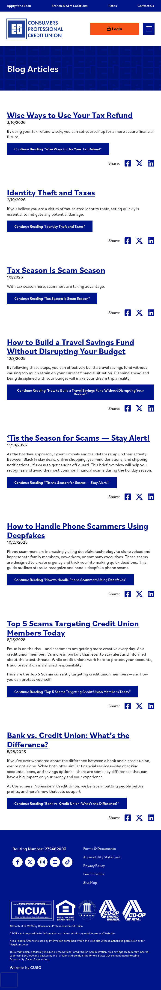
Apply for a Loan (19, 5)
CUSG (35, 967)
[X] (30, 862)
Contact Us (145, 5)
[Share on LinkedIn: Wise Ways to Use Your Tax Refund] (151, 163)
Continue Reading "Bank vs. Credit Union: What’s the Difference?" (66, 803)
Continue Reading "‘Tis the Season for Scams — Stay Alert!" (61, 482)
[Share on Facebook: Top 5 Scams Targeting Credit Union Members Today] (128, 706)
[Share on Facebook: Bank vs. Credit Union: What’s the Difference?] (128, 817)
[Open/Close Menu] (148, 29)
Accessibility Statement (102, 857)
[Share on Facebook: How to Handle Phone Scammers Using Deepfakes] (128, 594)
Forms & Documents (99, 848)
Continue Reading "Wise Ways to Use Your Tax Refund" (58, 149)
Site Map (90, 882)
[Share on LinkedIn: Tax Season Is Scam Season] (151, 312)
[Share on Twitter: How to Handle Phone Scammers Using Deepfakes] (139, 594)
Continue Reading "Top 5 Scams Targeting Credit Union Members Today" (72, 691)
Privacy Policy (94, 865)
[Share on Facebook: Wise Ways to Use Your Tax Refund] (128, 163)
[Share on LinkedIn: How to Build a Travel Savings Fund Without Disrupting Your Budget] (151, 408)
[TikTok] (67, 862)
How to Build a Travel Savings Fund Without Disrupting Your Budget (72, 346)
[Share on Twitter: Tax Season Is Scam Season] (139, 312)
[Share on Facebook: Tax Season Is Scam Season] (128, 312)
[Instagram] (42, 862)
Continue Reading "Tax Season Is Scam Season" (52, 298)
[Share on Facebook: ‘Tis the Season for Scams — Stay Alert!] (128, 496)
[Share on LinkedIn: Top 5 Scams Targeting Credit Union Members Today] (151, 706)
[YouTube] (55, 862)
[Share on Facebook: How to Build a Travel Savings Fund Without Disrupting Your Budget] (128, 408)
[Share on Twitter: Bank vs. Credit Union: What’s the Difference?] (139, 817)
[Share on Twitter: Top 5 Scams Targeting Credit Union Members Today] (139, 706)
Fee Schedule (93, 874)
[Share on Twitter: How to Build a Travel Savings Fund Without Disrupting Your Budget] (139, 408)
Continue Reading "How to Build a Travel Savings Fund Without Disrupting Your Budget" (80, 392)
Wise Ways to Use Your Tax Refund (70, 114)
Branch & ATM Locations (69, 5)
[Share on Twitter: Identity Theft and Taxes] (139, 240)
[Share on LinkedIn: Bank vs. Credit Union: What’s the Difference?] (151, 817)
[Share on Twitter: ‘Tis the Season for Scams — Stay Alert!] (139, 496)
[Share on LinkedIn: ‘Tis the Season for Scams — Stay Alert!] (151, 496)
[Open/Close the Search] (102, 29)
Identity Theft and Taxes (51, 192)
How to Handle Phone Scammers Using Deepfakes (78, 530)
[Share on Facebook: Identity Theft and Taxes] (128, 240)
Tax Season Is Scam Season (57, 269)
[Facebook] (17, 862)
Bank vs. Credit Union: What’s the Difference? (69, 739)
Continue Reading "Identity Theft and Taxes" (49, 226)
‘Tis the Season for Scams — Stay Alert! (79, 437)
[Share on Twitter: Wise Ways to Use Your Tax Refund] (139, 163)
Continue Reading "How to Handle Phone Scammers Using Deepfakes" (70, 579)
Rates (112, 5)
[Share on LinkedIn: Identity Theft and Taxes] (151, 240)
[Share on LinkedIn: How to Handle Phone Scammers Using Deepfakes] (151, 594)
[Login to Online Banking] (124, 29)
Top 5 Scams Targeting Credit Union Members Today (74, 628)
